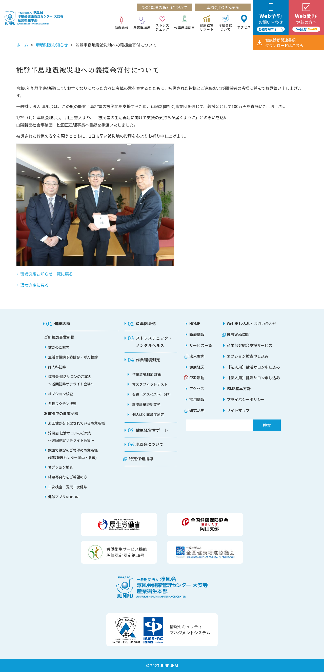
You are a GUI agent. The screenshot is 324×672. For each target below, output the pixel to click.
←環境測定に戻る (32, 285)
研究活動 (197, 410)
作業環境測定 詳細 (146, 374)
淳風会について (225, 27)
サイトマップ (238, 410)
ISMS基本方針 (239, 388)
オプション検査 (60, 393)
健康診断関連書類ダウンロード (284, 42)
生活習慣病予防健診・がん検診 (73, 357)
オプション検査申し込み (248, 356)
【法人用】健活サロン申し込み (253, 367)
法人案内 (197, 356)
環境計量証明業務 (146, 404)
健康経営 (197, 367)
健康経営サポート (206, 27)
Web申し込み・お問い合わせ (251, 323)
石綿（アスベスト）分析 (151, 394)
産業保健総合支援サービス (249, 345)
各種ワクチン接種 (62, 403)
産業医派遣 (142, 27)
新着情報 (197, 334)
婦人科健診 (57, 366)
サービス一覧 (200, 345)
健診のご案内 (58, 347)
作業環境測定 (184, 27)
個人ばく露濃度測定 (148, 414)
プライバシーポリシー (246, 399)
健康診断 (121, 27)
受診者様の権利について (164, 7)
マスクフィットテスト (150, 384)
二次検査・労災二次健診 (67, 486)
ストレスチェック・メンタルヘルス (154, 341)
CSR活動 (196, 377)
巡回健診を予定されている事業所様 (76, 423)
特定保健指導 (141, 458)
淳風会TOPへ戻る (223, 7)
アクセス (244, 27)
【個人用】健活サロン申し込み (253, 377)
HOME (194, 323)
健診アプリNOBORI (63, 496)
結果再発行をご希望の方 (67, 476)
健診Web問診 (238, 334)
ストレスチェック (162, 27)
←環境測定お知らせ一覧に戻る (44, 274)
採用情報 (197, 399)
